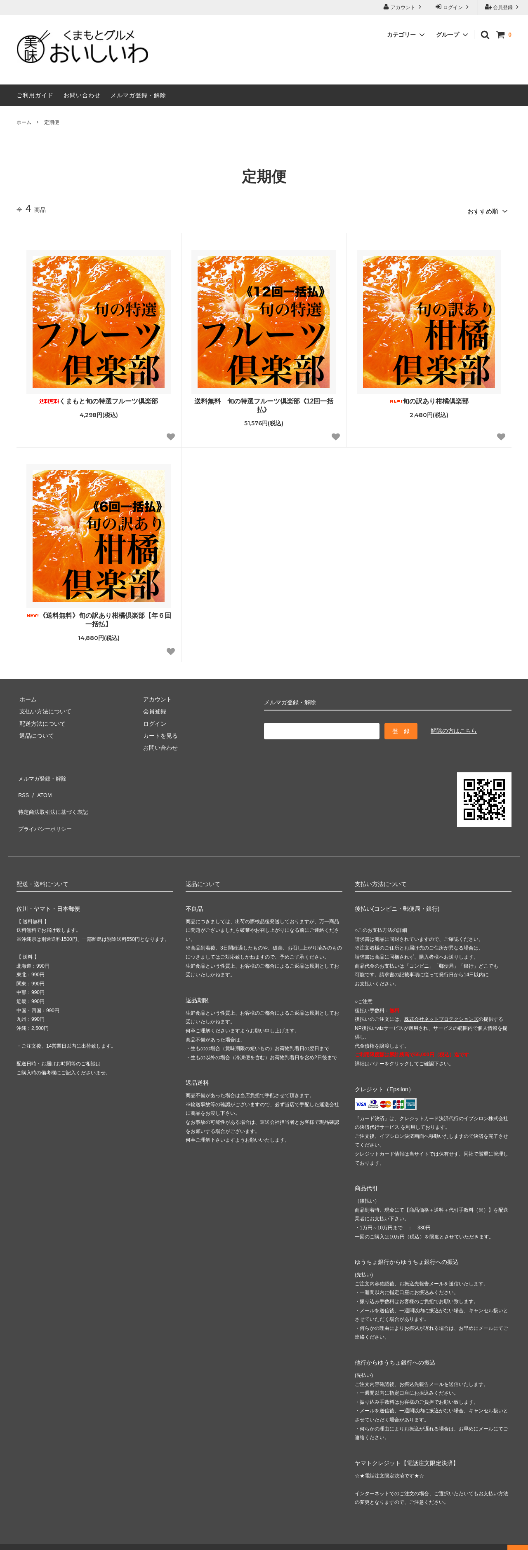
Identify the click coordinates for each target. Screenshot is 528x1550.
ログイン (453, 6)
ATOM (41, 786)
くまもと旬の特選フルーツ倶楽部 (98, 398)
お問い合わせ (82, 95)
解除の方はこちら (454, 728)
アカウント (403, 6)
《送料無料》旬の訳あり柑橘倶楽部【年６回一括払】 (98, 617)
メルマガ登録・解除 (138, 95)
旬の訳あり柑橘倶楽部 (429, 398)
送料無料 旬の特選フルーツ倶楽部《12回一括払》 (264, 402)
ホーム (23, 122)
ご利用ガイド (35, 95)
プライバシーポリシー (45, 810)
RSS (22, 786)
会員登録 (503, 6)
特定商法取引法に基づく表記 (54, 798)
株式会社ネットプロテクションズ (441, 1004)
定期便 (51, 122)
